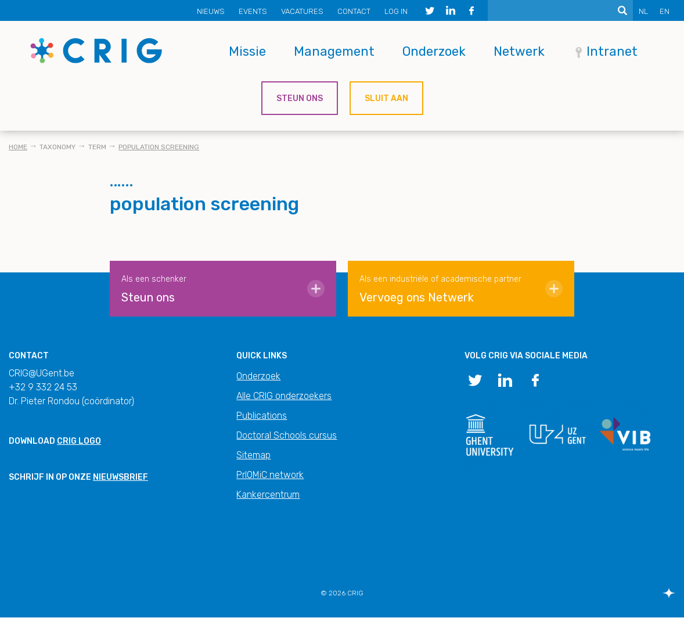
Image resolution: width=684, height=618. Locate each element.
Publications (261, 415)
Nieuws (211, 11)
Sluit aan (386, 98)
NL (643, 11)
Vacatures (302, 11)
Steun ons (299, 98)
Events (253, 11)
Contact (353, 11)
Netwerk (519, 51)
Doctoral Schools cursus (286, 435)
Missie (247, 51)
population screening (158, 147)
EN (664, 11)
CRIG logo (79, 441)
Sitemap (253, 455)
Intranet (612, 51)
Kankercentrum (268, 494)
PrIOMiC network (270, 474)
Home (18, 147)
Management (334, 51)
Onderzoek (434, 51)
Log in (396, 11)
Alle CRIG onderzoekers (284, 395)
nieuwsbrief (120, 477)
